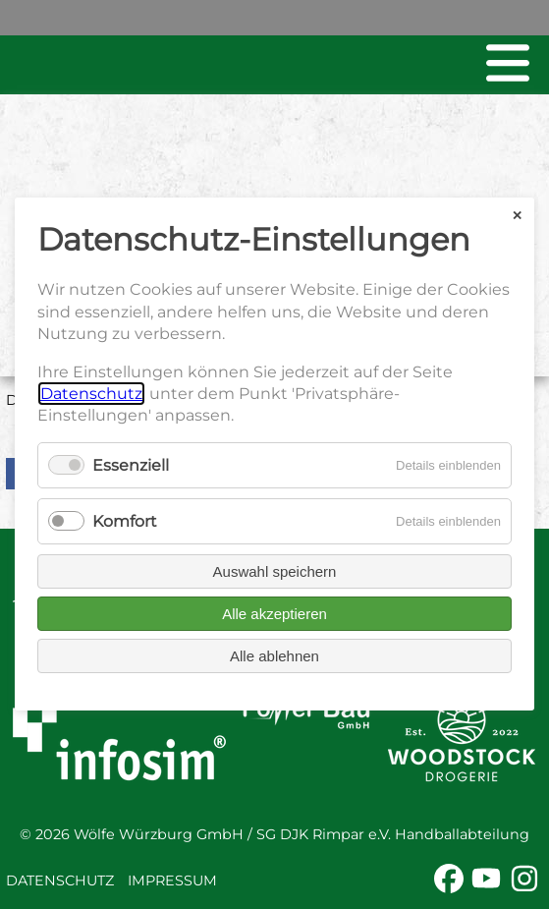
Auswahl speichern (275, 572)
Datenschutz (60, 880)
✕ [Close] (517, 215)
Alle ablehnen (274, 657)
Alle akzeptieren (274, 614)
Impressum (172, 880)
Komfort (124, 521)
